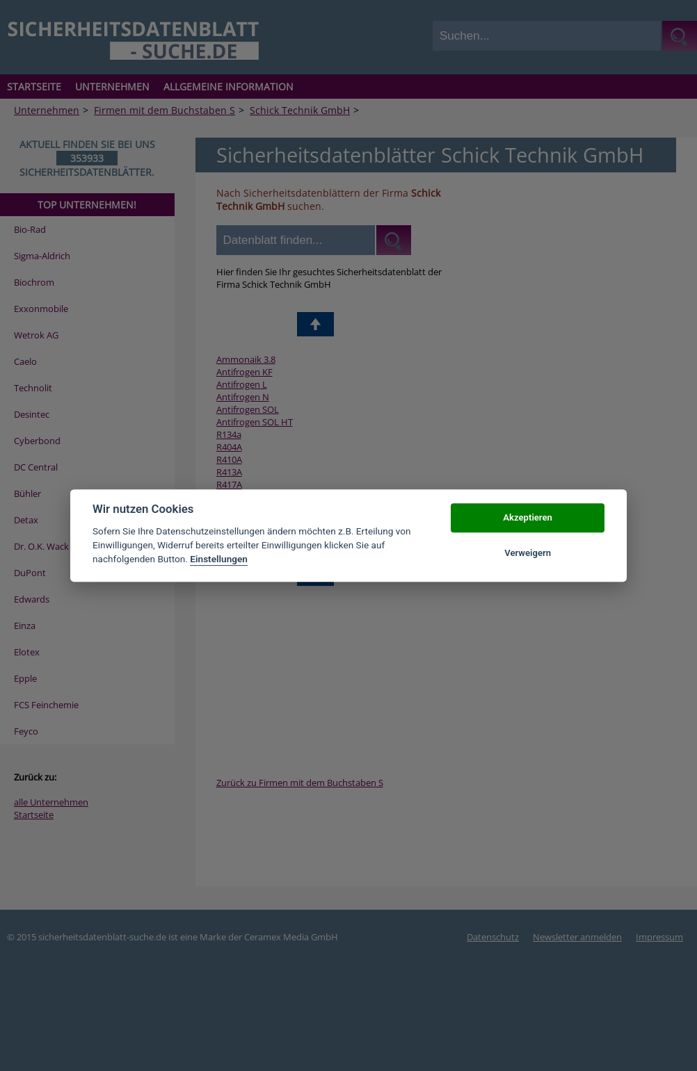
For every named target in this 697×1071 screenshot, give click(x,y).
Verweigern (527, 553)
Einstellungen (219, 559)
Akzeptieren (527, 518)
